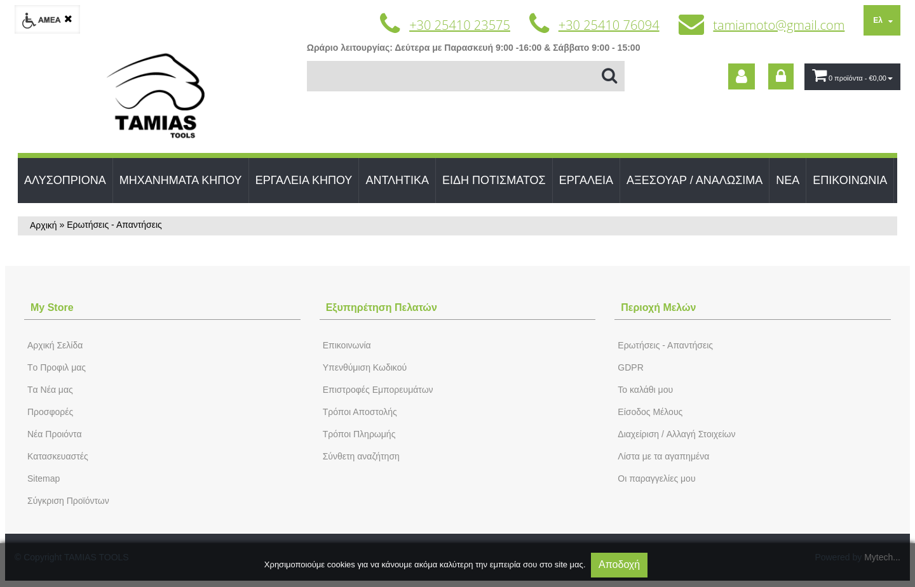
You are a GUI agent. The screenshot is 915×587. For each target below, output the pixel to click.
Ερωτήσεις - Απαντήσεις (665, 345)
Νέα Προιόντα (54, 434)
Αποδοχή (619, 564)
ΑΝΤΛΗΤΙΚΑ (397, 180)
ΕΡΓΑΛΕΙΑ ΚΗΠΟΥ (304, 180)
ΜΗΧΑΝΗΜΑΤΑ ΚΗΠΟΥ (180, 180)
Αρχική (43, 225)
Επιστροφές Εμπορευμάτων (378, 390)
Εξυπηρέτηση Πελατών (381, 307)
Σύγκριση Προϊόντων (68, 501)
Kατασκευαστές (57, 456)
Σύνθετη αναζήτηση (361, 456)
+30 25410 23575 (459, 25)
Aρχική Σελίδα (55, 345)
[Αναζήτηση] (466, 76)
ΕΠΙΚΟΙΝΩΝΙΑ (850, 180)
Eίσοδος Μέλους (650, 412)
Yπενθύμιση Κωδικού (365, 367)
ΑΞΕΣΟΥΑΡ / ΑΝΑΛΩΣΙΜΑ (694, 180)
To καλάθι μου (645, 390)
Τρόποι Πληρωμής (359, 434)
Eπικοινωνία (347, 345)
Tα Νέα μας (50, 390)
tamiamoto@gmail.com (778, 25)
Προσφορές (50, 412)
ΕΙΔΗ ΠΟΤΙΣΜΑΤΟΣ (494, 180)
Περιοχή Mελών (658, 307)
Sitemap (43, 478)
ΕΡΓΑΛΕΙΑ (586, 180)
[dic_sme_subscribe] (741, 76)
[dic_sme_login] (781, 76)
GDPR (630, 367)
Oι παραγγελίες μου (656, 478)
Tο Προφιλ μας (56, 367)
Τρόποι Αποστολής (360, 412)
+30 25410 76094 (609, 25)
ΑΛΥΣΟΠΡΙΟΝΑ (65, 180)
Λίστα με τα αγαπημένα (663, 456)
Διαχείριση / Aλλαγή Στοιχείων (676, 434)
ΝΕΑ (787, 180)
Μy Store (52, 307)
